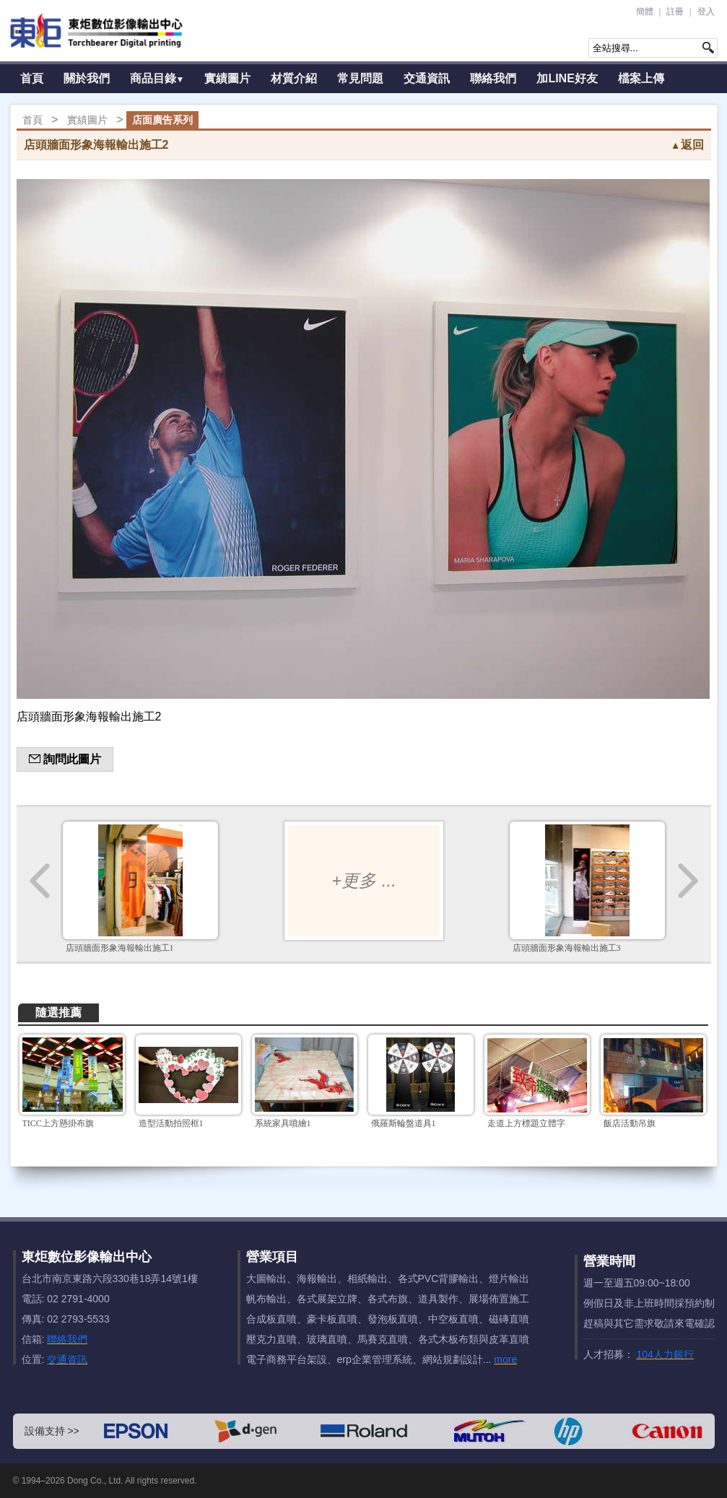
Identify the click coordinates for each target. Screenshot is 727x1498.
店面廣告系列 (162, 120)
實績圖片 (227, 78)
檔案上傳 (641, 78)
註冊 (675, 11)
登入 (706, 11)
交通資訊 (427, 78)
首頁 (31, 78)
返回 (687, 145)
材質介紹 (294, 78)
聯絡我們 (493, 78)
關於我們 (87, 78)
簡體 (644, 11)
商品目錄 (157, 78)
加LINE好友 (566, 78)
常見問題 (360, 78)
